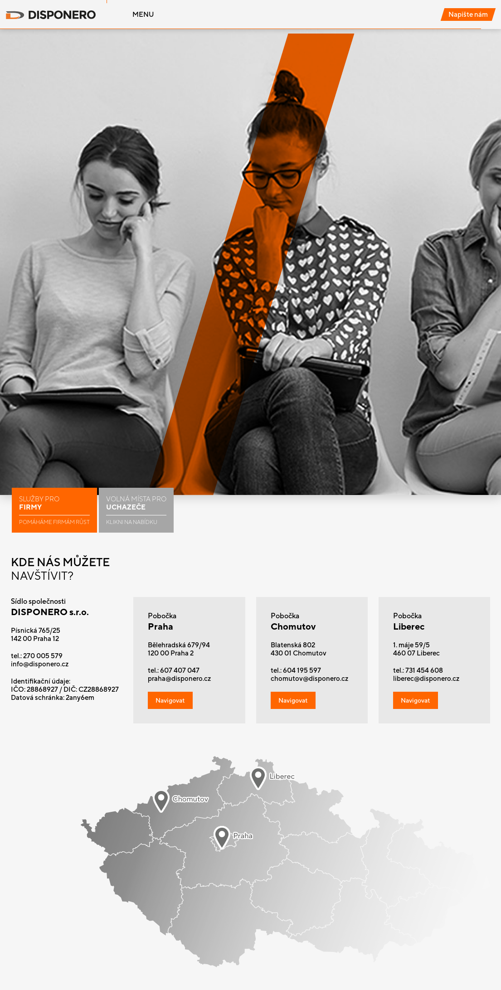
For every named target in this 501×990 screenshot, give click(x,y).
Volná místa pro (136, 510)
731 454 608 (424, 670)
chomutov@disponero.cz (309, 678)
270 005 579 (43, 656)
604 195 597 (302, 670)
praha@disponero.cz (179, 678)
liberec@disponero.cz (426, 678)
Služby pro (54, 510)
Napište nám (468, 14)
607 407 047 (179, 670)
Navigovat (170, 700)
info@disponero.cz (39, 664)
